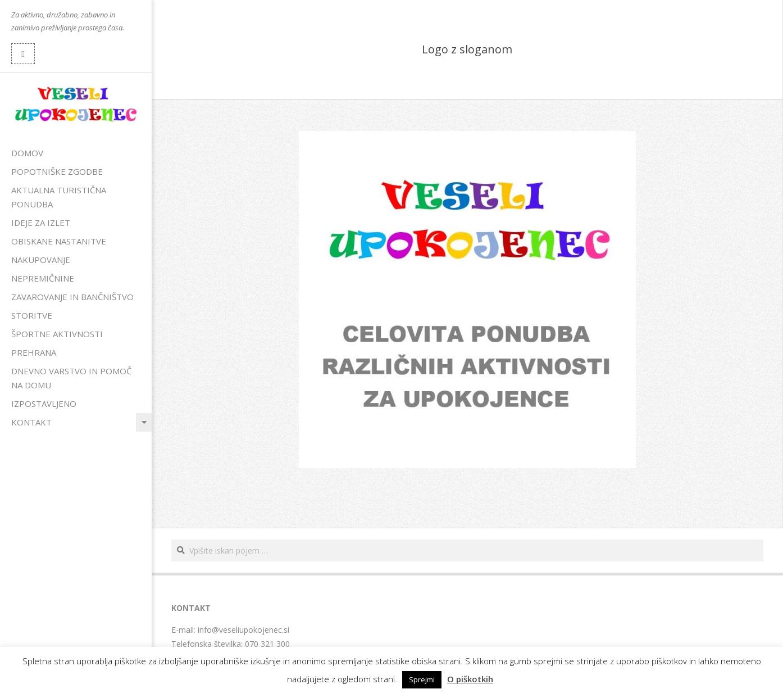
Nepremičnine (42, 278)
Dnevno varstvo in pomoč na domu (71, 378)
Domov (27, 152)
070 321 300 (267, 643)
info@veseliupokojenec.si (243, 629)
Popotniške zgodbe (57, 171)
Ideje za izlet (40, 222)
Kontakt (31, 422)
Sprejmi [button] (422, 679)
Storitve (31, 315)
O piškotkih (470, 679)
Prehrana (33, 352)
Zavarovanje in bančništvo (72, 296)
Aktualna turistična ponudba (58, 197)
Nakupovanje (40, 259)
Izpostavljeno (43, 403)
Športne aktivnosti (57, 333)
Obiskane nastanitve (58, 241)
